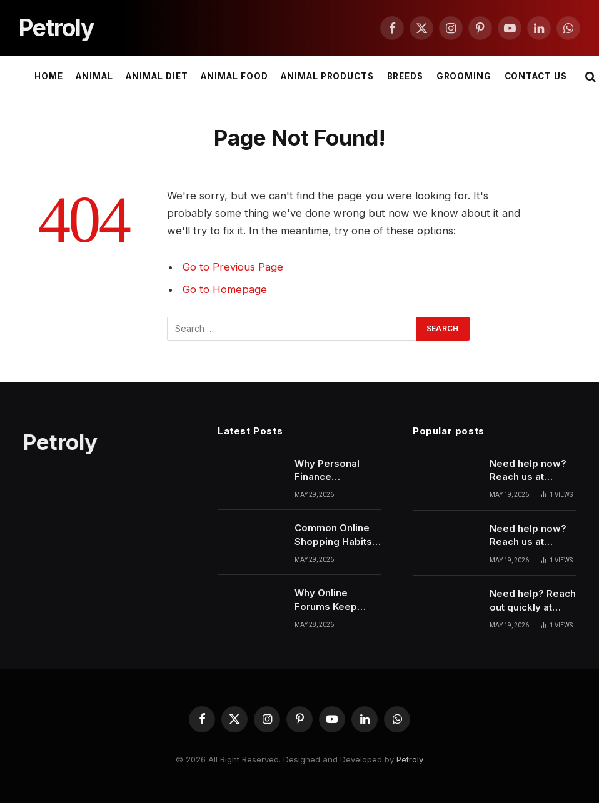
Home (48, 76)
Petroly (409, 759)
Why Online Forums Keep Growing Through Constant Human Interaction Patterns (335, 600)
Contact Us (536, 76)
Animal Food (234, 76)
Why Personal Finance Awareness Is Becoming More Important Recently (332, 470)
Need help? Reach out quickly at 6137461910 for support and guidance (533, 600)
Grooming (464, 76)
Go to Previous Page (233, 267)
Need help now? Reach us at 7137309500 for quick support (528, 535)
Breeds (405, 76)
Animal (94, 76)
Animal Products (327, 76)
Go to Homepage (225, 289)
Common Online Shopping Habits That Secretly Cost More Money (336, 535)
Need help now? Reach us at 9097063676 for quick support (528, 470)
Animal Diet (157, 76)
